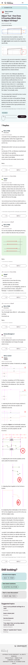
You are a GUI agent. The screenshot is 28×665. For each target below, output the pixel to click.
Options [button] (26, 7)
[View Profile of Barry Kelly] (7, 131)
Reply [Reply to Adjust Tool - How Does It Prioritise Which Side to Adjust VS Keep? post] (23, 116)
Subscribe (11, 116)
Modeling (5, 610)
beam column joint (8, 613)
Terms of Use (18, 658)
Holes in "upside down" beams (12, 630)
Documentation (7, 620)
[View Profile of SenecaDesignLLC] (9, 334)
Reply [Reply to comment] (18, 170)
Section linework (8, 618)
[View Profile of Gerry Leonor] (9, 11)
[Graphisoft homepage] (21, 646)
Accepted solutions (10, 587)
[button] (14, 30)
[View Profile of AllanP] (5, 178)
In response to (9, 176)
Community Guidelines (13, 659)
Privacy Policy (9, 658)
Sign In (25, 3)
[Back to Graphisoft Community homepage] (9, 2)
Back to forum (9, 578)
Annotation (4, 112)
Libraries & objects (8, 627)
